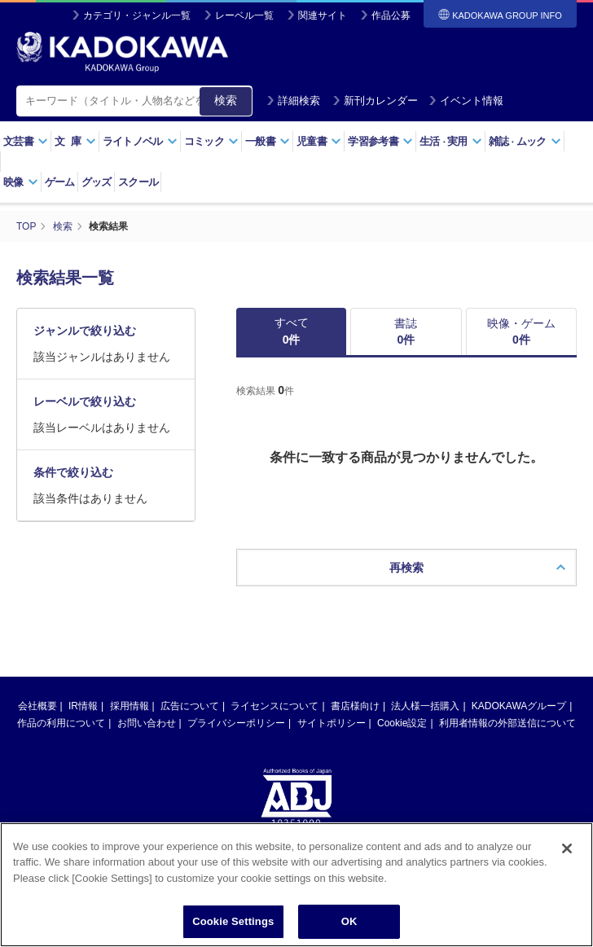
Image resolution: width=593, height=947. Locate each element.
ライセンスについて (274, 706)
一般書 (267, 141)
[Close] (567, 867)
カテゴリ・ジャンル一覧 (137, 15)
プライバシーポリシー (236, 723)
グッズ (96, 182)
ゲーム (60, 182)
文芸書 (25, 141)
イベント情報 (465, 100)
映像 (20, 182)
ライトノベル (140, 141)
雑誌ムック (525, 141)
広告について (189, 706)
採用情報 (129, 706)
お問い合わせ (146, 723)
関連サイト (322, 15)
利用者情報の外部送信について (507, 723)
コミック (211, 141)
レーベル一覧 (244, 15)
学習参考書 (380, 141)
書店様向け (355, 706)
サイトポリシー (331, 723)
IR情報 (83, 706)
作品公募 (391, 15)
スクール (138, 182)
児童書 (318, 141)
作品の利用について (61, 723)
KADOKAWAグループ (519, 706)
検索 (225, 100)
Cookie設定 (402, 723)
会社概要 (37, 706)
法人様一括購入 (425, 706)
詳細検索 (293, 100)
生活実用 (450, 141)
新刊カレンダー (375, 100)
